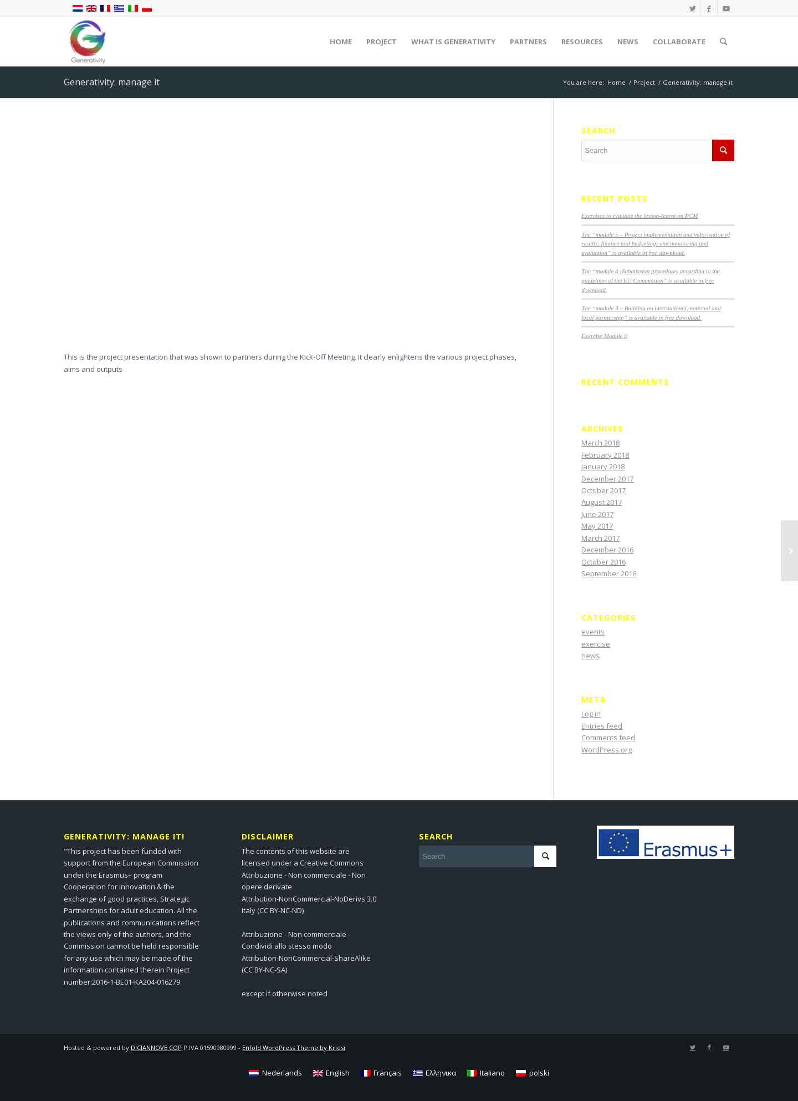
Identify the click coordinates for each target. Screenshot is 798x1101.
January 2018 (603, 467)
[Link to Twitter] (692, 8)
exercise (595, 644)
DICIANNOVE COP (156, 1047)
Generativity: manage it (112, 82)
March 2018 (600, 443)
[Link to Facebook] (709, 8)
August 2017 (601, 502)
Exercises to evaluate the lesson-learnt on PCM (639, 215)
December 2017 (607, 479)
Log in (591, 714)
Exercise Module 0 (604, 335)
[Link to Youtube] (726, 8)
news (590, 655)
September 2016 (608, 573)
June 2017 (597, 514)
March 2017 (600, 538)
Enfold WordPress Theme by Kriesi (293, 1047)
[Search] (723, 41)
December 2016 (607, 550)
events (593, 632)
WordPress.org (606, 750)
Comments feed (608, 737)
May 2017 (597, 526)
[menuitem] (341, 41)
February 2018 (605, 455)
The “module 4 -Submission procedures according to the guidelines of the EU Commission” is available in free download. (650, 280)
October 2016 (603, 562)
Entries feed (601, 726)
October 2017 (603, 490)
